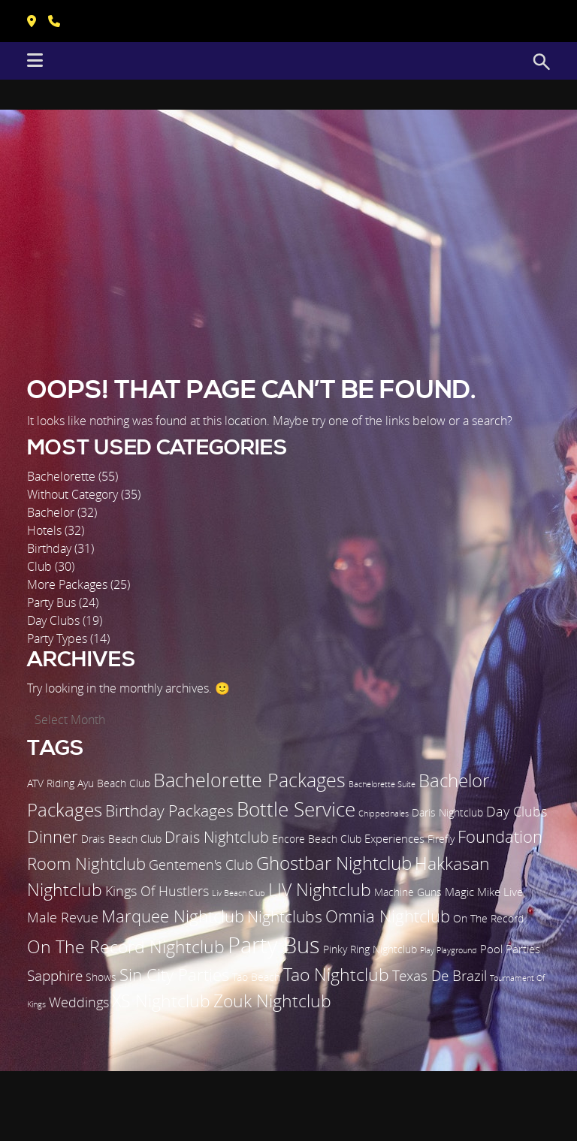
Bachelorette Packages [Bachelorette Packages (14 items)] (249, 780)
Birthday (49, 548)
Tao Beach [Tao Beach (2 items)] (256, 977)
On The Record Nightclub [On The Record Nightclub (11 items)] (126, 946)
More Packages (67, 584)
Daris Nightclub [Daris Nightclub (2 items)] (447, 813)
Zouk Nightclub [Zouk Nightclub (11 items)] (272, 1001)
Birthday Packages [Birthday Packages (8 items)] (169, 810)
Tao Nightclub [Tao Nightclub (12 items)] (336, 974)
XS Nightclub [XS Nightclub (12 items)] (161, 1001)
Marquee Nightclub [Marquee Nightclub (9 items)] (172, 916)
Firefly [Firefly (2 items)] (441, 839)
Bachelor (50, 512)
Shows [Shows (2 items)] (101, 977)
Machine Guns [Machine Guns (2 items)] (408, 892)
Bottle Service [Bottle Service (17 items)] (296, 809)
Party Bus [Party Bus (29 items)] (274, 944)
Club (39, 566)
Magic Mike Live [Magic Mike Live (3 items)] (484, 891)
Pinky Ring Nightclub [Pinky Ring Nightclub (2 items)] (370, 949)
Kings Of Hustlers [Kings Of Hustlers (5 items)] (157, 891)
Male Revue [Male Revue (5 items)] (62, 917)
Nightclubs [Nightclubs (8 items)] (284, 916)
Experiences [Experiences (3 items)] (394, 838)
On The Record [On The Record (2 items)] (488, 918)
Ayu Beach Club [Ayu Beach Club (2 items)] (113, 783)
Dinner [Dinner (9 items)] (52, 836)
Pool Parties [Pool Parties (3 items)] (510, 948)
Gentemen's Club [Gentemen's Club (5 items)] (201, 865)
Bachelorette (61, 476)
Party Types (57, 638)
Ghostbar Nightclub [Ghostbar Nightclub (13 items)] (334, 863)
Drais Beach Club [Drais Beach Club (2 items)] (121, 839)
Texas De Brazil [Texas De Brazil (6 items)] (439, 976)
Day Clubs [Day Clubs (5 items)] (516, 811)
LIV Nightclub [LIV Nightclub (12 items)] (319, 889)
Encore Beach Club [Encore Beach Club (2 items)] (316, 839)
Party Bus (51, 602)
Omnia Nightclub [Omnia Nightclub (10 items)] (387, 916)
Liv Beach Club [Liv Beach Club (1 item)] (238, 893)
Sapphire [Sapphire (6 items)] (55, 976)
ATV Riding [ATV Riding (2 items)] (50, 783)
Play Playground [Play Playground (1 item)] (448, 950)
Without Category (72, 494)
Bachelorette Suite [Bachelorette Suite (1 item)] (382, 784)
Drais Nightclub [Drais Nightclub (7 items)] (217, 837)
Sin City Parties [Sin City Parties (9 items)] (174, 975)
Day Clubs (53, 620)
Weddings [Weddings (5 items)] (79, 1002)
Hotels (44, 530)
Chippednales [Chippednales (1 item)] (383, 813)
